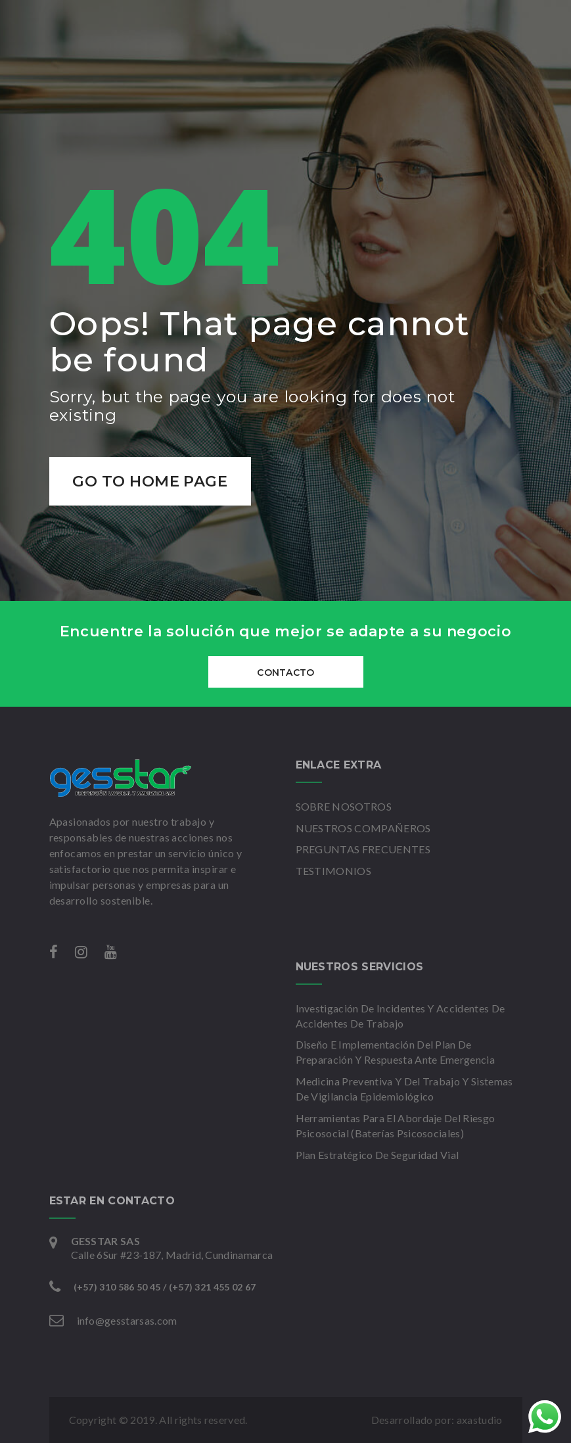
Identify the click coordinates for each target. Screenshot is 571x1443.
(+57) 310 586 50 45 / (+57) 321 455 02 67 (165, 1286)
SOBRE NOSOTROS (344, 806)
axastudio (480, 1419)
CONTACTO (285, 672)
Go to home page (151, 481)
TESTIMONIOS (334, 870)
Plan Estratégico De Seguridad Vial (377, 1154)
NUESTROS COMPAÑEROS (363, 828)
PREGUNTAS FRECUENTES (363, 849)
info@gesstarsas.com (127, 1320)
